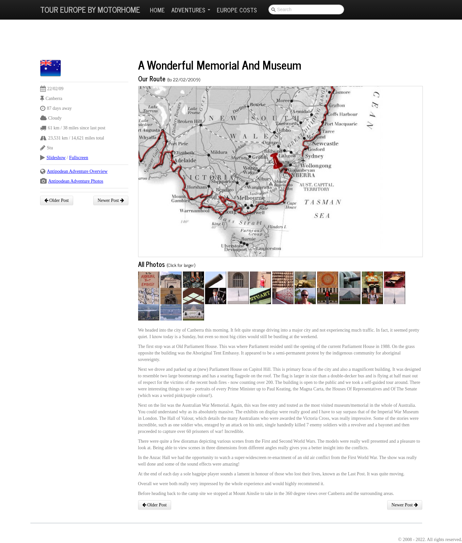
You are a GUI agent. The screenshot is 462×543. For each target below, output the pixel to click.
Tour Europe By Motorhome (90, 9)
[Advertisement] (159, 41)
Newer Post (111, 200)
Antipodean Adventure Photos (76, 181)
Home (157, 10)
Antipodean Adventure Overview (77, 171)
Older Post (56, 200)
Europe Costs (237, 10)
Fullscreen (78, 157)
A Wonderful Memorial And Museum (219, 64)
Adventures (190, 10)
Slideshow (56, 157)
